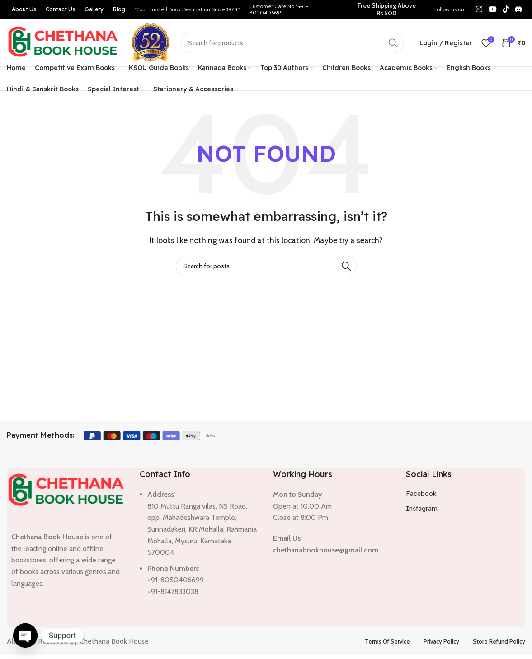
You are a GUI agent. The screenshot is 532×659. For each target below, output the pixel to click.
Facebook (421, 494)
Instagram (422, 509)
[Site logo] (63, 41)
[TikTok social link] (505, 9)
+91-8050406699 (278, 9)
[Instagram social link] (479, 9)
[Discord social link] (518, 9)
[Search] (292, 43)
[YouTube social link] (492, 9)
